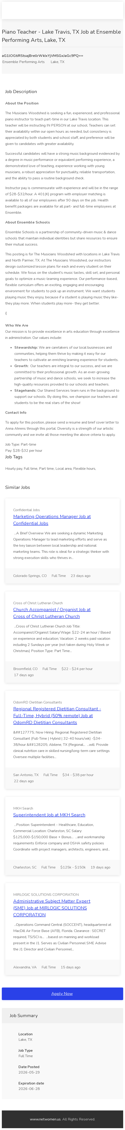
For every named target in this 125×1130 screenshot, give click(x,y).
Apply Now (62, 993)
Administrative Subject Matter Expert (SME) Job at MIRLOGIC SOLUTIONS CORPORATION (51, 908)
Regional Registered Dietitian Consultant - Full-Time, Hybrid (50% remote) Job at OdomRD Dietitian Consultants (57, 716)
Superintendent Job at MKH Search (49, 815)
